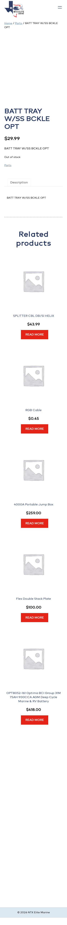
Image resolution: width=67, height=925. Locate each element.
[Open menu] (60, 7)
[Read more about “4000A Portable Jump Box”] (34, 523)
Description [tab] (19, 182)
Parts (18, 23)
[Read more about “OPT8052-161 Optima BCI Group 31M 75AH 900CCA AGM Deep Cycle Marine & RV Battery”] (34, 720)
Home (8, 23)
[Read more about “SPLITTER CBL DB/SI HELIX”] (34, 334)
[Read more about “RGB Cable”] (34, 429)
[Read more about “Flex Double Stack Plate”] (34, 617)
